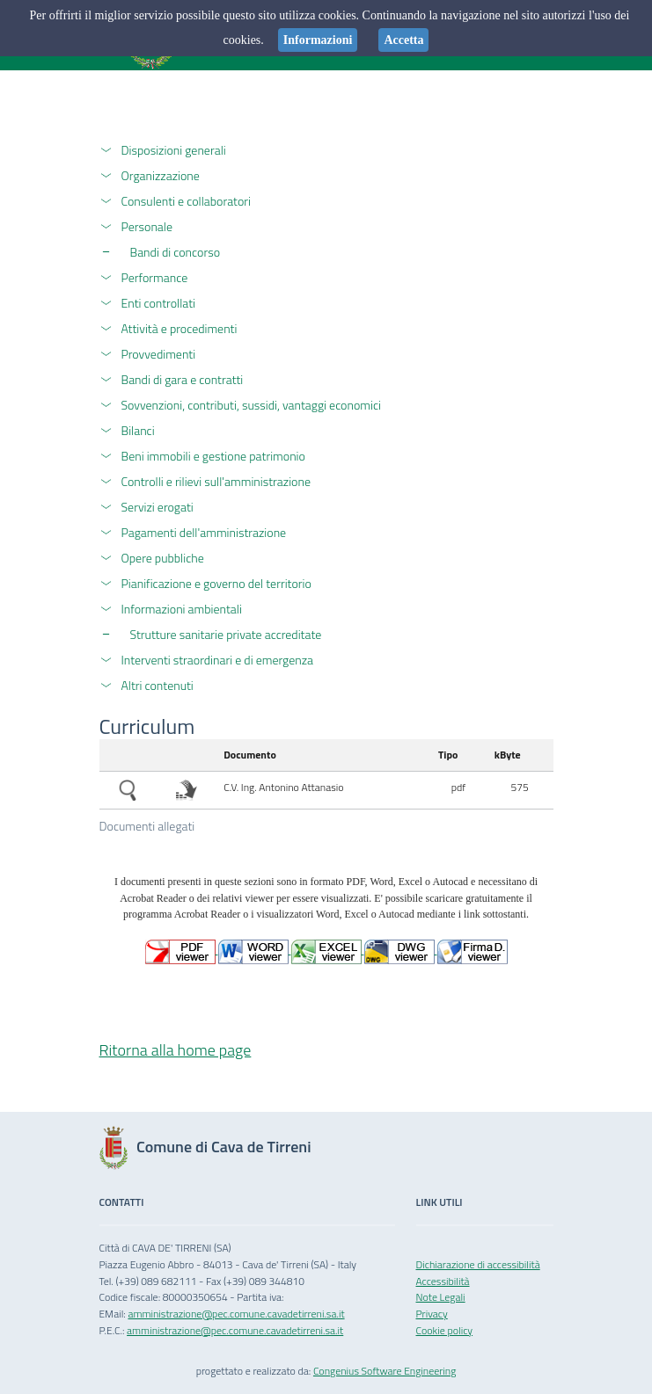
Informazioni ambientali (181, 608)
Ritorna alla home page (175, 1050)
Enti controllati (158, 303)
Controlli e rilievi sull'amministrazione (216, 481)
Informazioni (318, 40)
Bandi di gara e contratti (182, 379)
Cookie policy (444, 1330)
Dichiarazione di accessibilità (478, 1264)
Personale (147, 226)
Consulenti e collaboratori (186, 201)
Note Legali (440, 1297)
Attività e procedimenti (179, 328)
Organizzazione (160, 175)
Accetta (403, 40)
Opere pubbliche (162, 557)
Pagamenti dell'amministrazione (204, 532)
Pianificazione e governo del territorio (216, 583)
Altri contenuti (157, 685)
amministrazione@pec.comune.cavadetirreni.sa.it (236, 1313)
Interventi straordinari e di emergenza (217, 659)
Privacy (432, 1313)
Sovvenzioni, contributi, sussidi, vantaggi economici (251, 405)
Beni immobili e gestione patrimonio (213, 456)
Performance (154, 277)
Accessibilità (443, 1281)
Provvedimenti (158, 354)
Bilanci (138, 430)
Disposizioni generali (173, 150)
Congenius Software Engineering (384, 1370)
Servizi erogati (157, 506)
